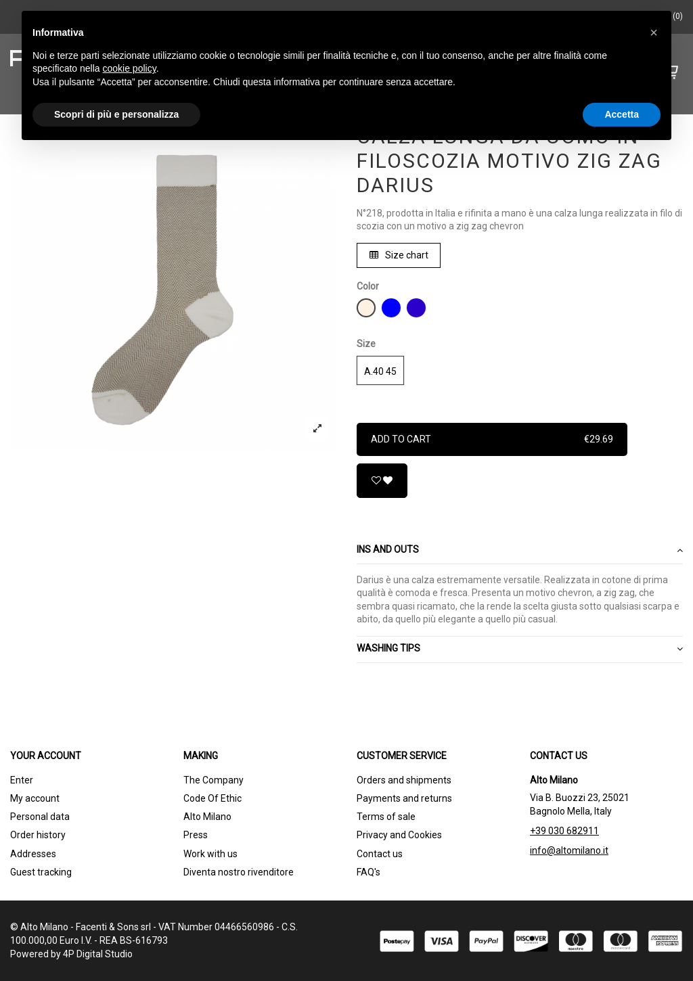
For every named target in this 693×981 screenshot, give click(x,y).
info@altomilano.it (569, 850)
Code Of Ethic (212, 798)
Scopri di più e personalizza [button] (116, 114)
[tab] (520, 551)
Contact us (380, 853)
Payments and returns (404, 798)
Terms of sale (386, 816)
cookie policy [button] (129, 68)
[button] (654, 32)
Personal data (40, 816)
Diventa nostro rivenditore (238, 872)
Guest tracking (41, 872)
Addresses (33, 853)
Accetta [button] (621, 114)
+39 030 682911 (564, 830)
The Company (213, 780)
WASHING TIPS (520, 649)
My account (35, 798)
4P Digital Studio (98, 954)
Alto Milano (207, 816)
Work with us (210, 853)
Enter (21, 780)
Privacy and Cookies (399, 834)
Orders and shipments (404, 780)
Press (195, 834)
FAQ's (368, 872)
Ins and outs (520, 550)
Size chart (399, 255)
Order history (38, 834)
